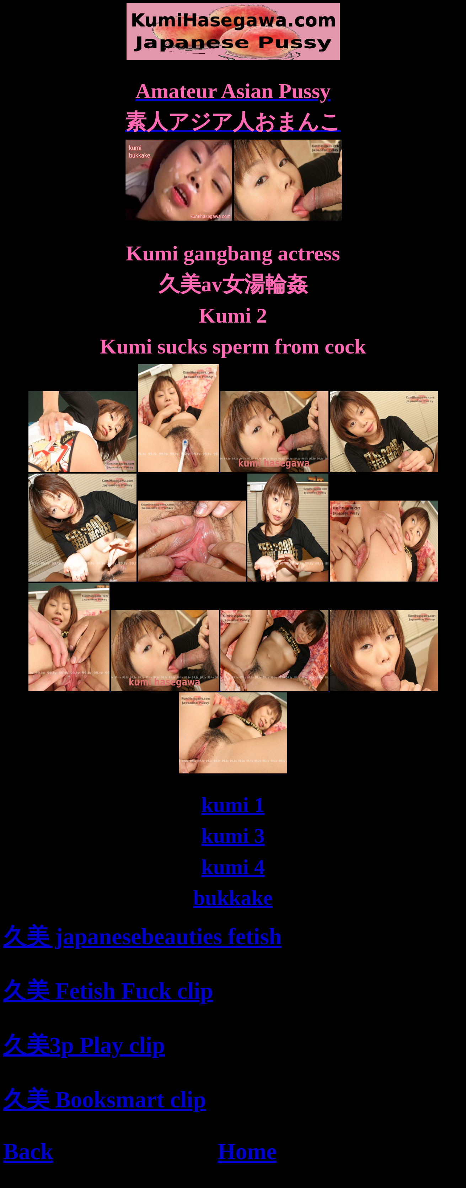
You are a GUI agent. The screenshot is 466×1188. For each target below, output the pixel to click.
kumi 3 (232, 835)
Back (28, 1151)
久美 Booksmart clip (104, 1099)
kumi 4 (232, 867)
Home (247, 1151)
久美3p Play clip (84, 1045)
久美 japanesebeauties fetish (142, 936)
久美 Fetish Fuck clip (108, 991)
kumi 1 (232, 804)
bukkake (233, 897)
